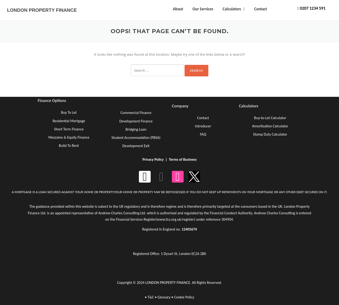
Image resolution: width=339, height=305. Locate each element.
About (178, 9)
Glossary (163, 297)
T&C (150, 297)
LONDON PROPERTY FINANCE (42, 10)
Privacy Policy (153, 159)
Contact (260, 9)
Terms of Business (183, 159)
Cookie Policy (184, 297)
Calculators (234, 9)
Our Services (203, 9)
